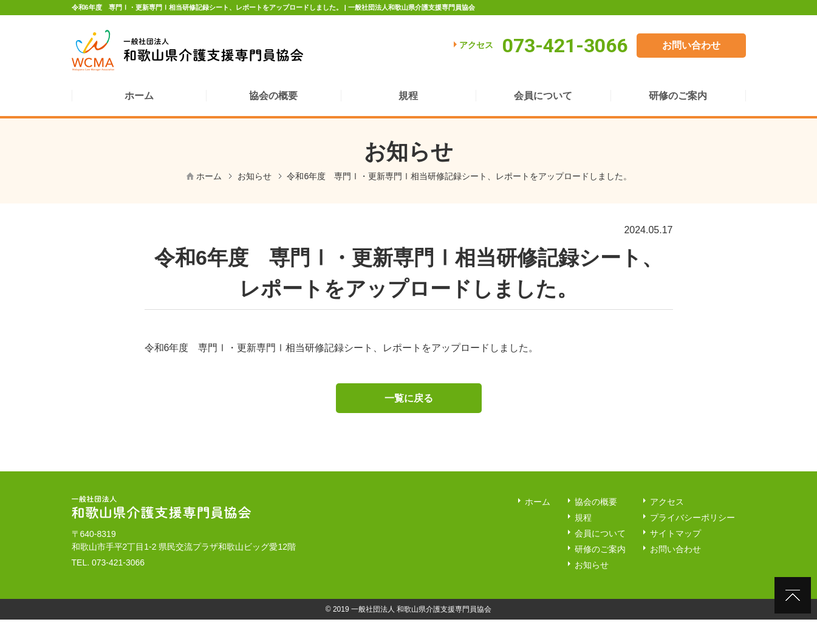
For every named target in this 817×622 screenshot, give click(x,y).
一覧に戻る (409, 400)
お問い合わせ (691, 45)
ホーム (209, 176)
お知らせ (255, 176)
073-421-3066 (118, 565)
